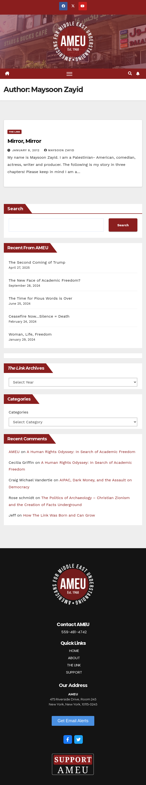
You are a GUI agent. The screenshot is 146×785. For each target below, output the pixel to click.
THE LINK (74, 665)
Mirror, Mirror (24, 141)
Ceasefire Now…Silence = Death (39, 316)
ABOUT (74, 657)
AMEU (14, 451)
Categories (18, 412)
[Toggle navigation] (69, 73)
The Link (14, 131)
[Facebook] (67, 739)
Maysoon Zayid (59, 150)
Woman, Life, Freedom (30, 334)
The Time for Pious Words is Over (40, 298)
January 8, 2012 (26, 150)
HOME (74, 650)
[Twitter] (78, 739)
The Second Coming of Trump (37, 262)
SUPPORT (74, 672)
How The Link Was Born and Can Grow (59, 515)
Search (15, 209)
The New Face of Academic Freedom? (44, 280)
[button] (130, 73)
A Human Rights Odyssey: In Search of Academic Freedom (81, 451)
